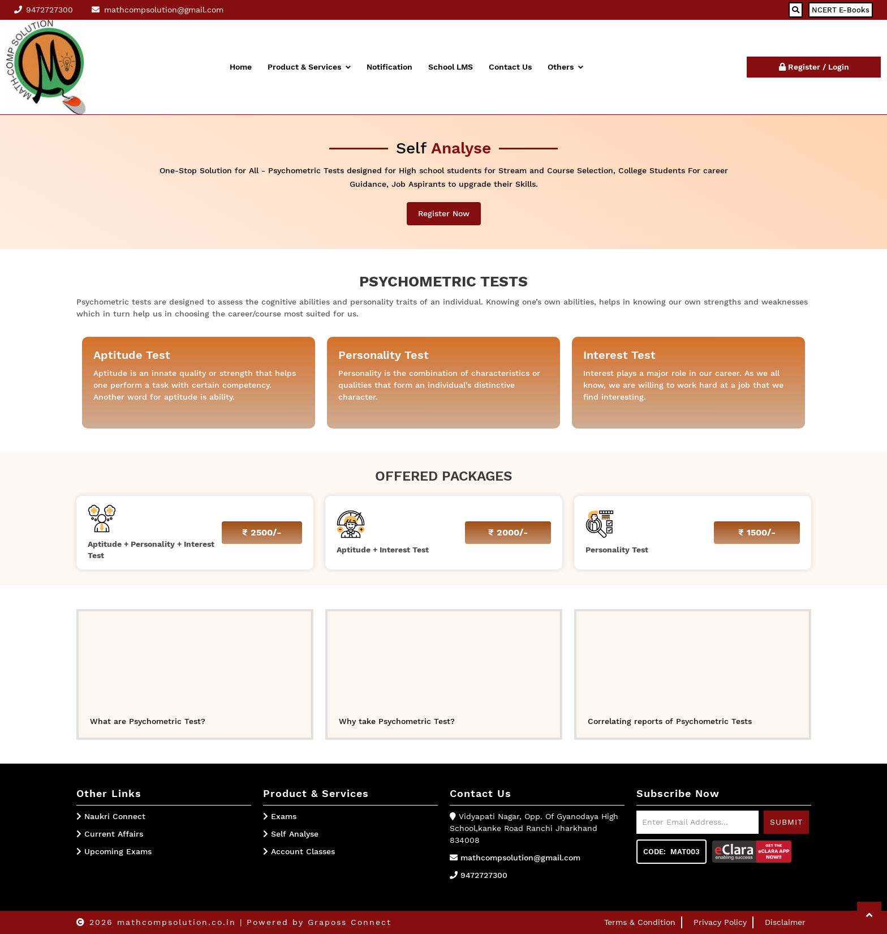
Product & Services (309, 66)
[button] (869, 915)
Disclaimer (785, 922)
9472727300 (483, 875)
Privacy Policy (720, 922)
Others (565, 66)
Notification (389, 66)
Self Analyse (290, 833)
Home (241, 66)
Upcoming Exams (118, 851)
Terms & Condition (639, 922)
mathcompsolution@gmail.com (520, 857)
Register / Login (814, 66)
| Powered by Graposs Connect (315, 922)
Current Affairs (113, 833)
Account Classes (299, 851)
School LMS (450, 66)
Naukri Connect (114, 816)
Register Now (444, 213)
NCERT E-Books (840, 10)
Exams (279, 816)
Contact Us (510, 66)
